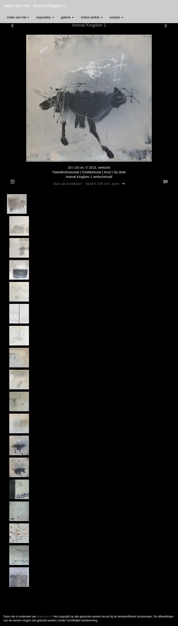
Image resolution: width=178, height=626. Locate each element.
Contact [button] (116, 17)
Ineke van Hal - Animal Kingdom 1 (35, 5)
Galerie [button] (67, 17)
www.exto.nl (44, 616)
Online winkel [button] (91, 17)
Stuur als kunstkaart (89, 184)
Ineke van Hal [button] (18, 17)
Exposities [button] (45, 17)
